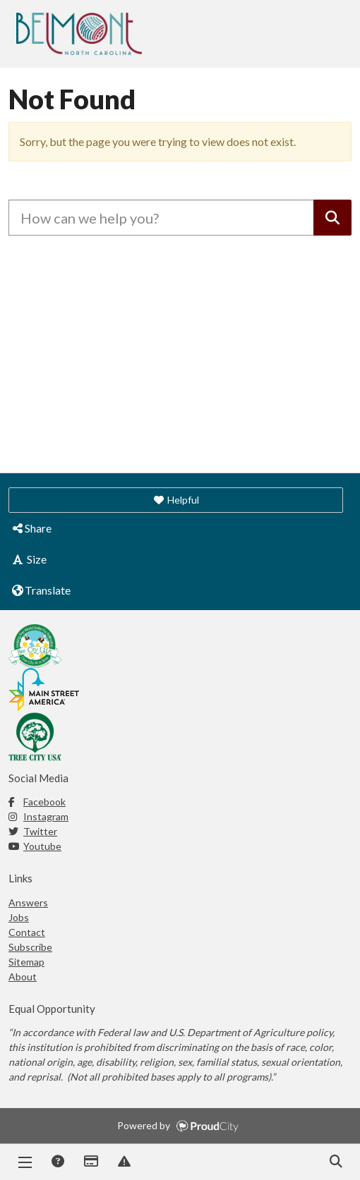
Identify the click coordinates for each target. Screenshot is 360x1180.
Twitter (32, 831)
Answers (57, 1162)
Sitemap (26, 962)
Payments (90, 1162)
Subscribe (30, 947)
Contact (26, 932)
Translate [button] (41, 590)
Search (335, 1162)
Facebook (37, 802)
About (22, 977)
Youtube (34, 846)
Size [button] (29, 559)
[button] (175, 500)
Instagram (38, 816)
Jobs (18, 917)
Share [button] (31, 528)
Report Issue (123, 1162)
